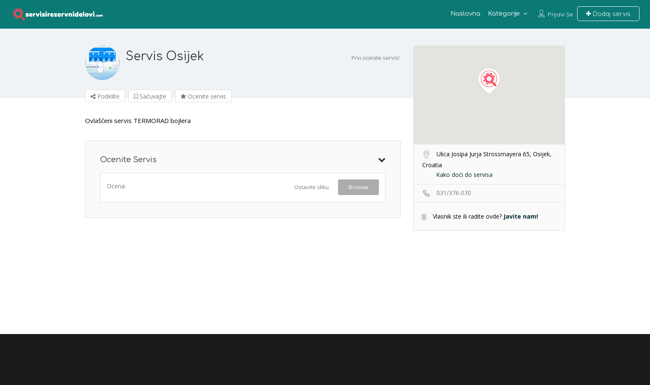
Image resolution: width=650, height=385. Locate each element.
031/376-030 (454, 193)
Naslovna (465, 13)
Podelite (105, 96)
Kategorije (504, 13)
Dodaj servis (608, 14)
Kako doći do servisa (464, 175)
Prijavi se (560, 14)
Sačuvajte (150, 96)
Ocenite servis (203, 96)
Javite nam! (520, 216)
